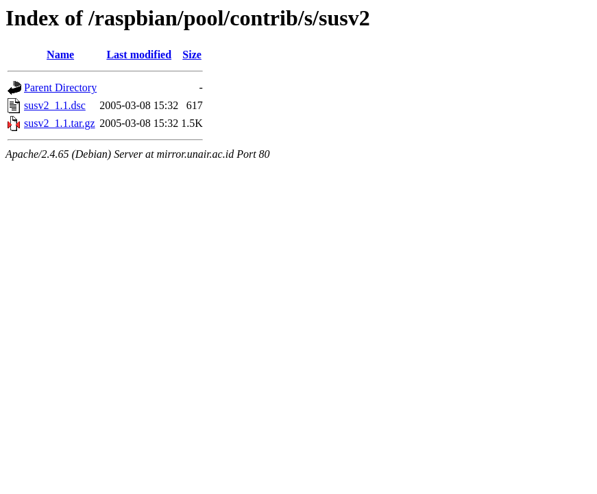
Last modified (138, 54)
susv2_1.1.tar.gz (59, 123)
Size (192, 54)
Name (60, 54)
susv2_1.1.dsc (55, 105)
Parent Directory (60, 87)
